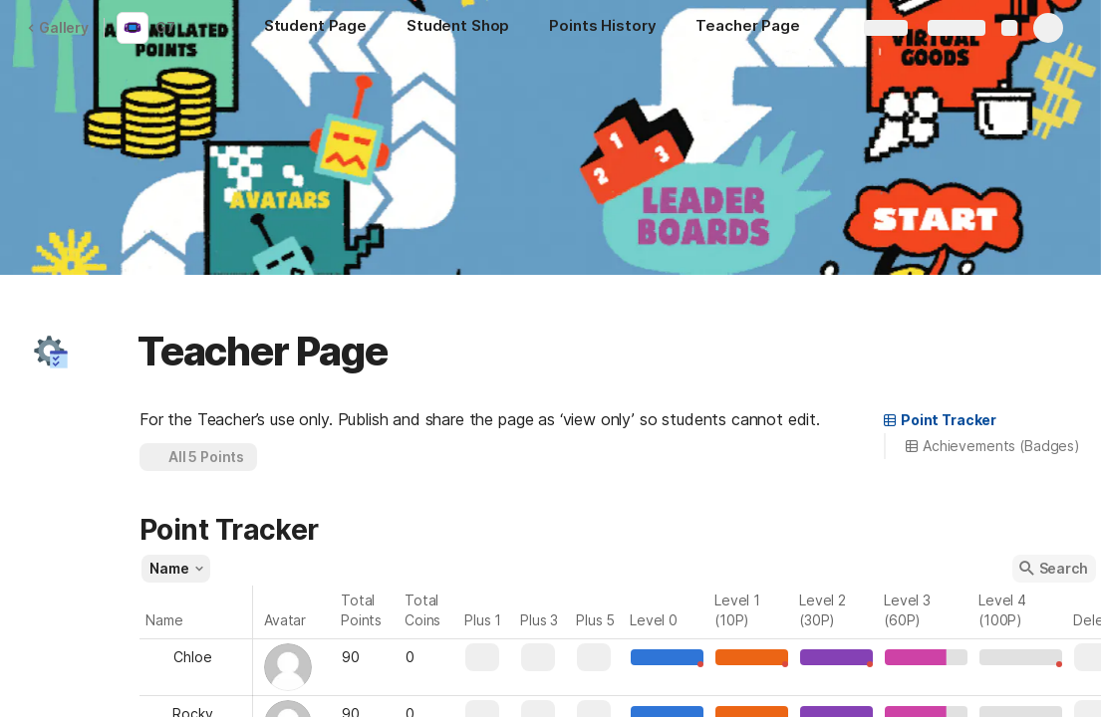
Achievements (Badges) (992, 445)
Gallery (58, 27)
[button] (51, 351)
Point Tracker (939, 419)
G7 (165, 27)
